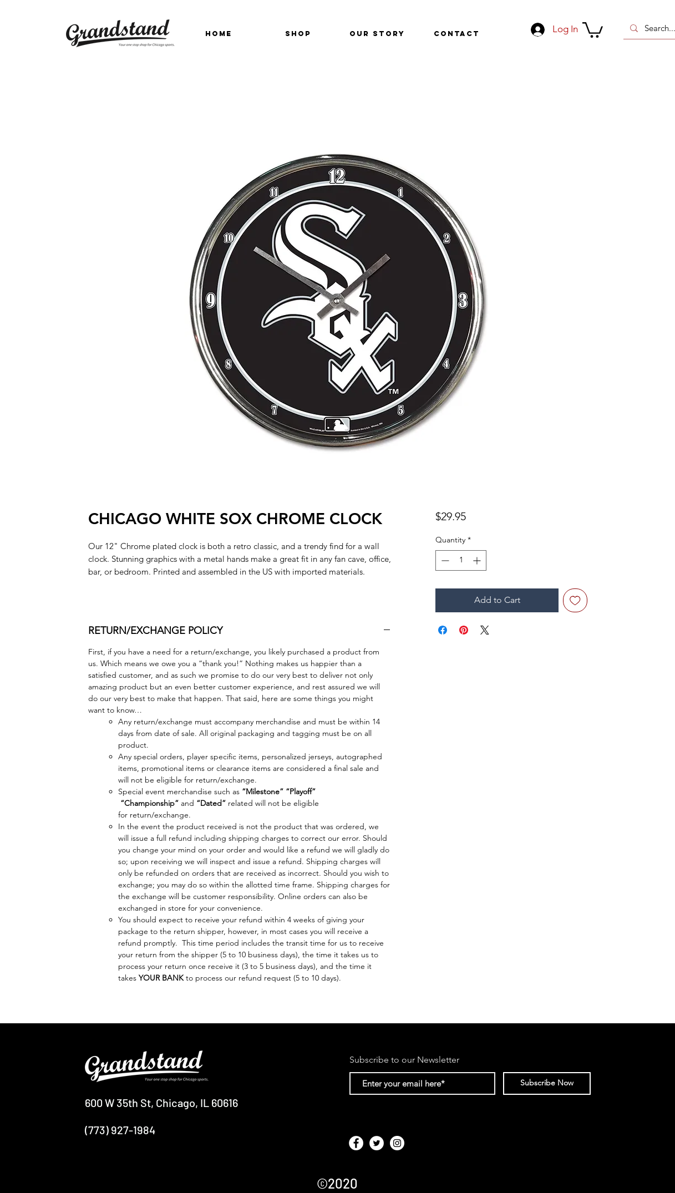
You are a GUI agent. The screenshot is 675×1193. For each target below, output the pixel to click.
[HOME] (218, 33)
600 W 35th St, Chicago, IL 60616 (161, 1102)
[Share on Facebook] (442, 630)
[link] (592, 29)
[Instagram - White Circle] (397, 1143)
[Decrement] (444, 560)
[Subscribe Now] (547, 1083)
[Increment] (478, 560)
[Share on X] (484, 630)
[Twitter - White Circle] (376, 1143)
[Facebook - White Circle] (356, 1143)
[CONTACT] (456, 33)
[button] (298, 33)
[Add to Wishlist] (575, 600)
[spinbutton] (461, 560)
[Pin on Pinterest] (463, 630)
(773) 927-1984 (120, 1129)
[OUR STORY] (377, 33)
